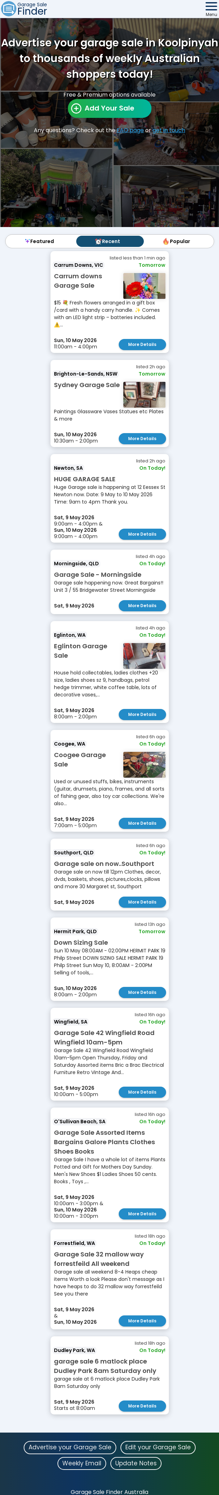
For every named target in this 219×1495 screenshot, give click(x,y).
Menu (211, 14)
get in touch (168, 130)
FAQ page (130, 130)
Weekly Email (81, 1463)
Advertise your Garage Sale (70, 1447)
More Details (142, 344)
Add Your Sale (109, 108)
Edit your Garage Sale (158, 1447)
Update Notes (136, 1463)
